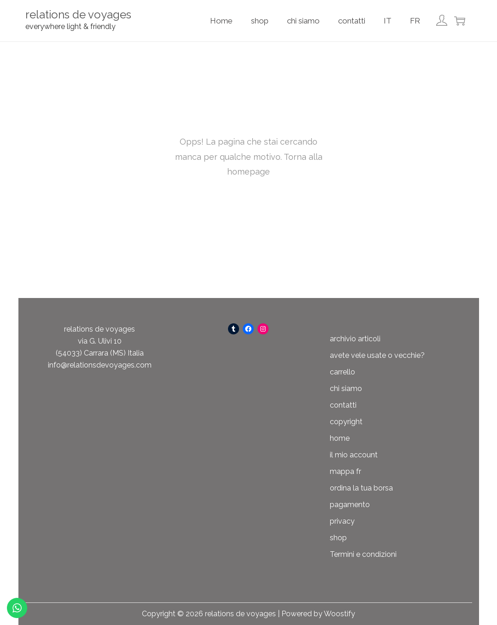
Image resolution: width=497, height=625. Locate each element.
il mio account (354, 454)
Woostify (339, 613)
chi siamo (346, 388)
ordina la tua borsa (361, 488)
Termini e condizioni (363, 554)
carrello (342, 372)
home (340, 438)
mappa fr (345, 471)
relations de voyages (78, 14)
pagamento (350, 504)
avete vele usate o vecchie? (377, 355)
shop (338, 537)
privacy (342, 521)
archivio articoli (355, 338)
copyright (346, 421)
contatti (343, 405)
